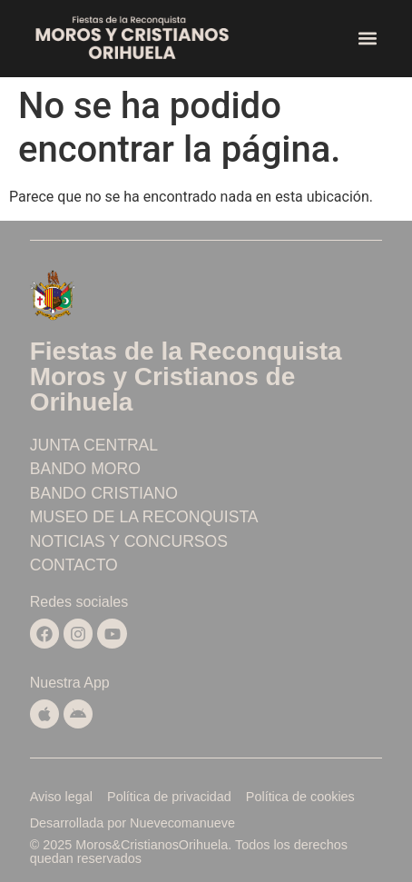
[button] (367, 39)
